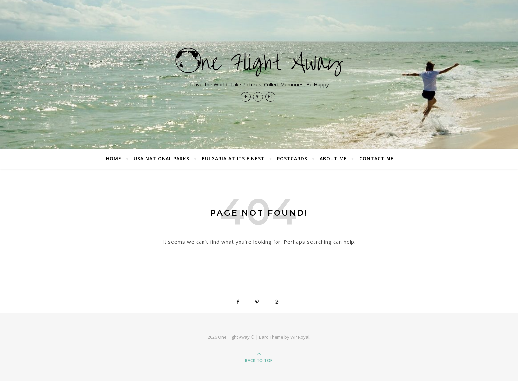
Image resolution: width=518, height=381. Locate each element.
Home (113, 158)
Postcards (292, 158)
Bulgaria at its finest (233, 158)
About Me (333, 158)
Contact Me (376, 158)
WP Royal (299, 337)
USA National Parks (161, 158)
